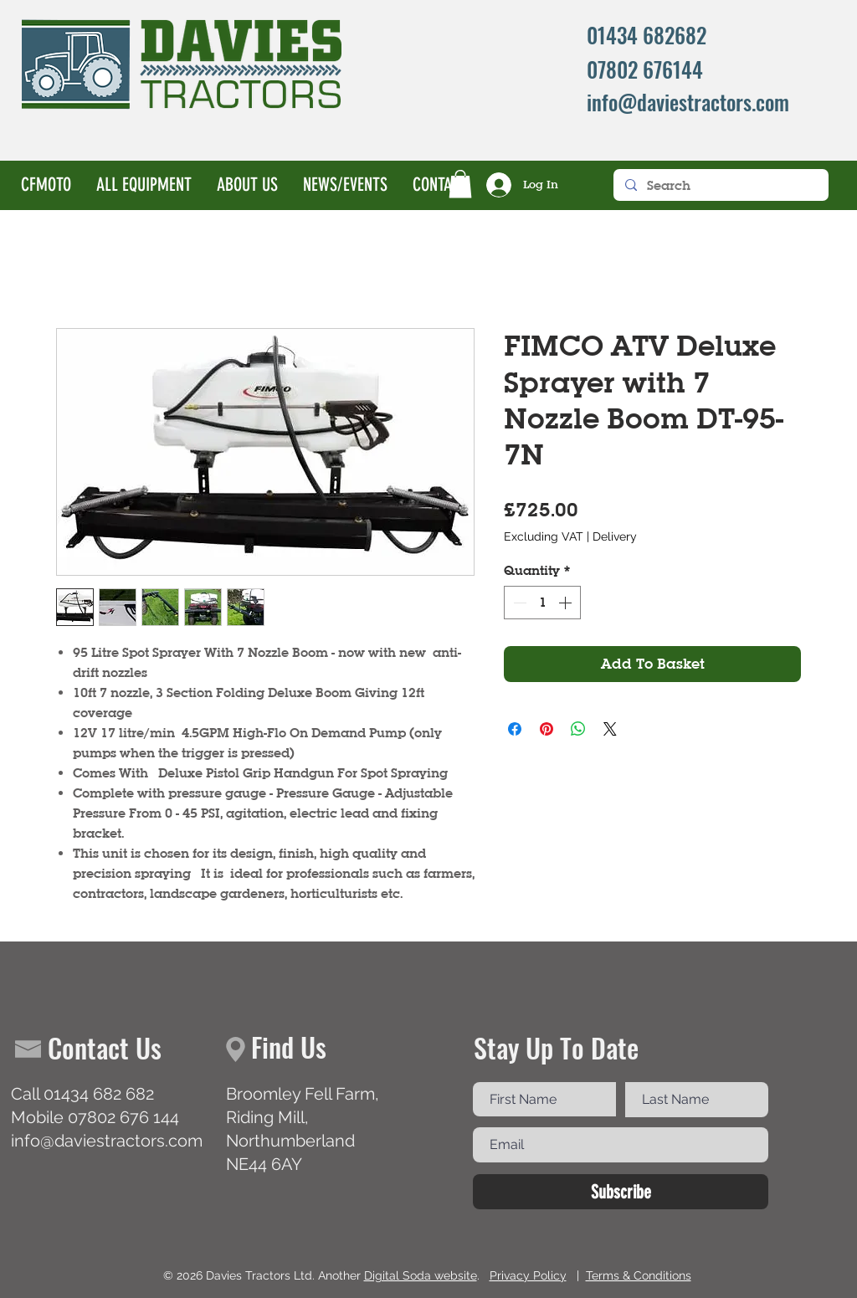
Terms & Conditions (638, 1275)
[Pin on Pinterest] (546, 729)
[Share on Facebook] (515, 729)
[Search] (720, 185)
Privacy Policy (528, 1275)
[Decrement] (518, 602)
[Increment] (566, 602)
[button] (460, 184)
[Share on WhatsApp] (578, 729)
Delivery (615, 536)
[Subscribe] (620, 1191)
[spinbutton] (542, 602)
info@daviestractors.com (107, 1141)
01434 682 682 (99, 1094)
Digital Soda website (420, 1275)
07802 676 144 (123, 1117)
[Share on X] (610, 729)
